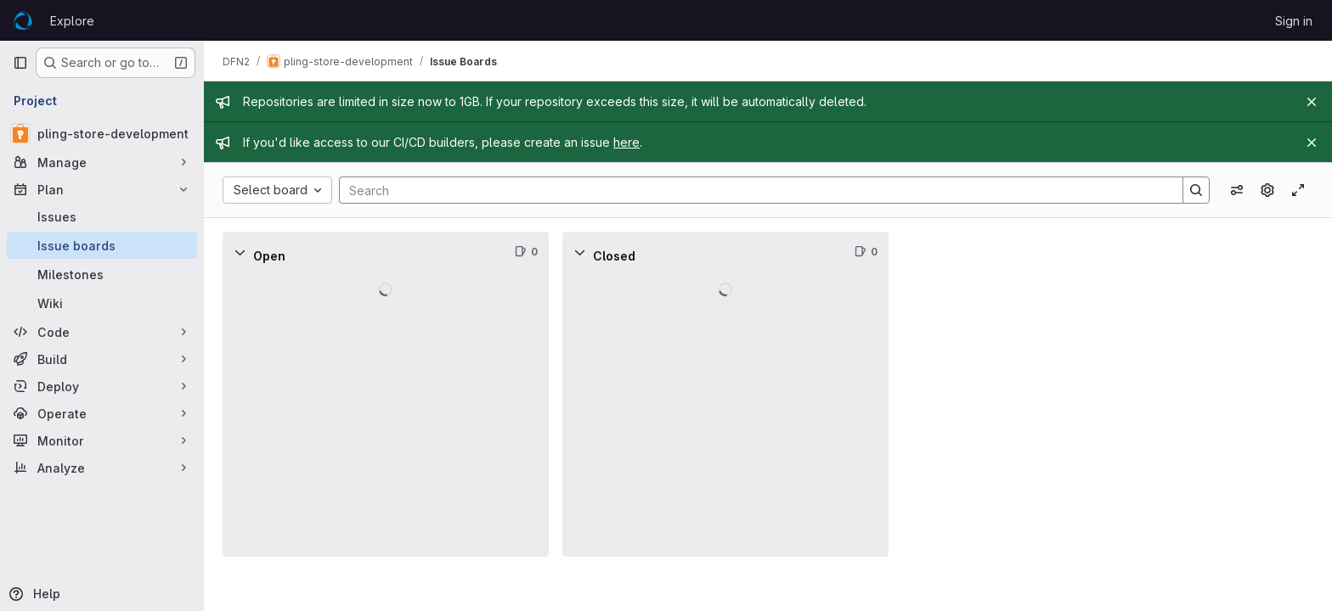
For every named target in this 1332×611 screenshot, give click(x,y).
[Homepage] (23, 20)
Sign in (1293, 21)
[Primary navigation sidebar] (20, 62)
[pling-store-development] (102, 133)
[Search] (753, 190)
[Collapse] (241, 252)
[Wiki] (102, 303)
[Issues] (102, 216)
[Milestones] (102, 274)
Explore (72, 21)
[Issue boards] (102, 245)
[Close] (1311, 102)
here (628, 142)
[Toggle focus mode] (1298, 190)
